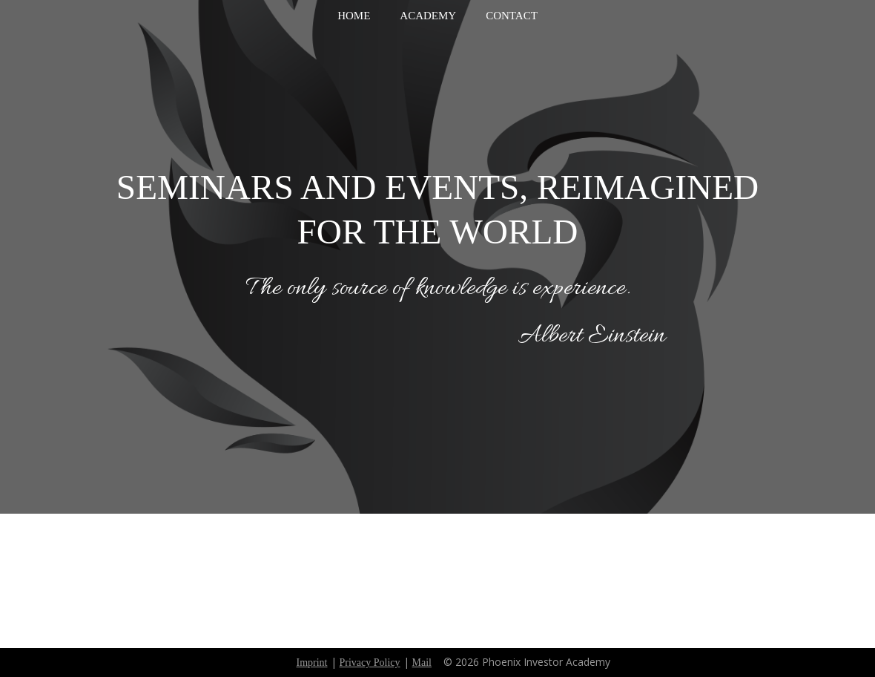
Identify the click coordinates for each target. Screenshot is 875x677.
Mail (422, 662)
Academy (428, 16)
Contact (512, 16)
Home (353, 16)
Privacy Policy (370, 662)
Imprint (312, 662)
